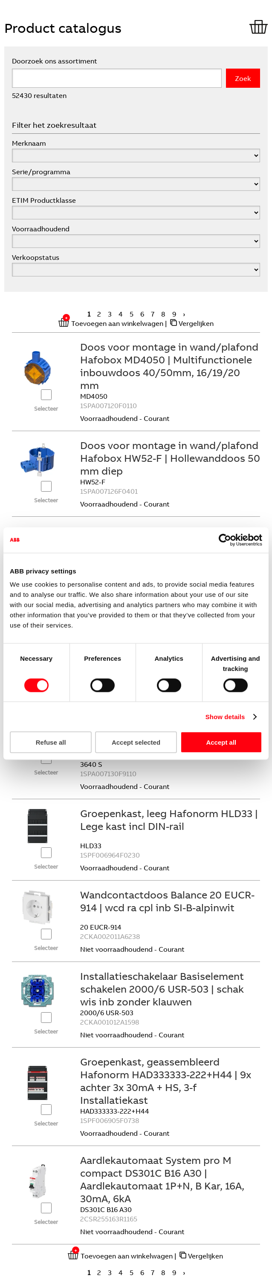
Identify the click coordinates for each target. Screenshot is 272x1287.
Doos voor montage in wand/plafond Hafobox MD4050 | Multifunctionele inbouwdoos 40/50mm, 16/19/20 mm (169, 366)
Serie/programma (41, 171)
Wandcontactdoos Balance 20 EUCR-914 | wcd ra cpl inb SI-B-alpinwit (167, 901)
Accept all (221, 742)
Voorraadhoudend (40, 229)
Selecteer (46, 408)
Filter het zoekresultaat (54, 125)
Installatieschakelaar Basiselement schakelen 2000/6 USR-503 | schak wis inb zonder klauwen (162, 989)
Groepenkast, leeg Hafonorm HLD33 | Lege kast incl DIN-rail (169, 819)
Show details (225, 716)
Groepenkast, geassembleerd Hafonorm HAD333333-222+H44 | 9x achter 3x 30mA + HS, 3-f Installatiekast (165, 1080)
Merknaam (29, 143)
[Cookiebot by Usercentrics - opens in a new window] (225, 539)
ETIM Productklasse (44, 200)
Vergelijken (196, 323)
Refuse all (51, 742)
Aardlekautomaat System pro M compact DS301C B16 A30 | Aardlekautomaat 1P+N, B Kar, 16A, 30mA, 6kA (162, 1179)
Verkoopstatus (35, 257)
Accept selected (136, 742)
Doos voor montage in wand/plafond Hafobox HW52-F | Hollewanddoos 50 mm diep (170, 458)
